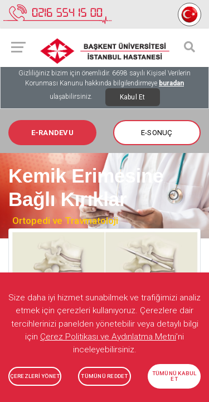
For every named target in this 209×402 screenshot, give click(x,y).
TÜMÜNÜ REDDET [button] (104, 376)
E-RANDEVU (52, 132)
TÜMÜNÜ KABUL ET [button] (174, 376)
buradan (171, 83)
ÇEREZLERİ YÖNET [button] (35, 376)
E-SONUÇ (157, 132)
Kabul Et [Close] (132, 97)
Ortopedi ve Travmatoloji (65, 220)
